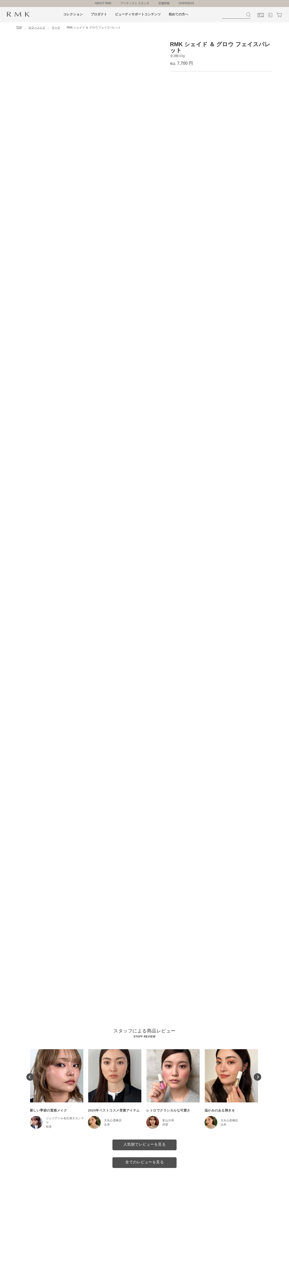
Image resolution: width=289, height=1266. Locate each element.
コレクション (73, 14)
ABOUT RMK (103, 3)
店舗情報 (164, 3)
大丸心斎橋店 (113, 1120)
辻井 (107, 1124)
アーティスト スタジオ (135, 3)
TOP (19, 27)
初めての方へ (178, 14)
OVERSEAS (186, 3)
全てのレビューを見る (144, 1162)
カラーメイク (36, 27)
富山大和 (168, 1120)
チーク (56, 27)
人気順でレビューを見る (144, 1144)
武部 (165, 1124)
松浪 (49, 1126)
